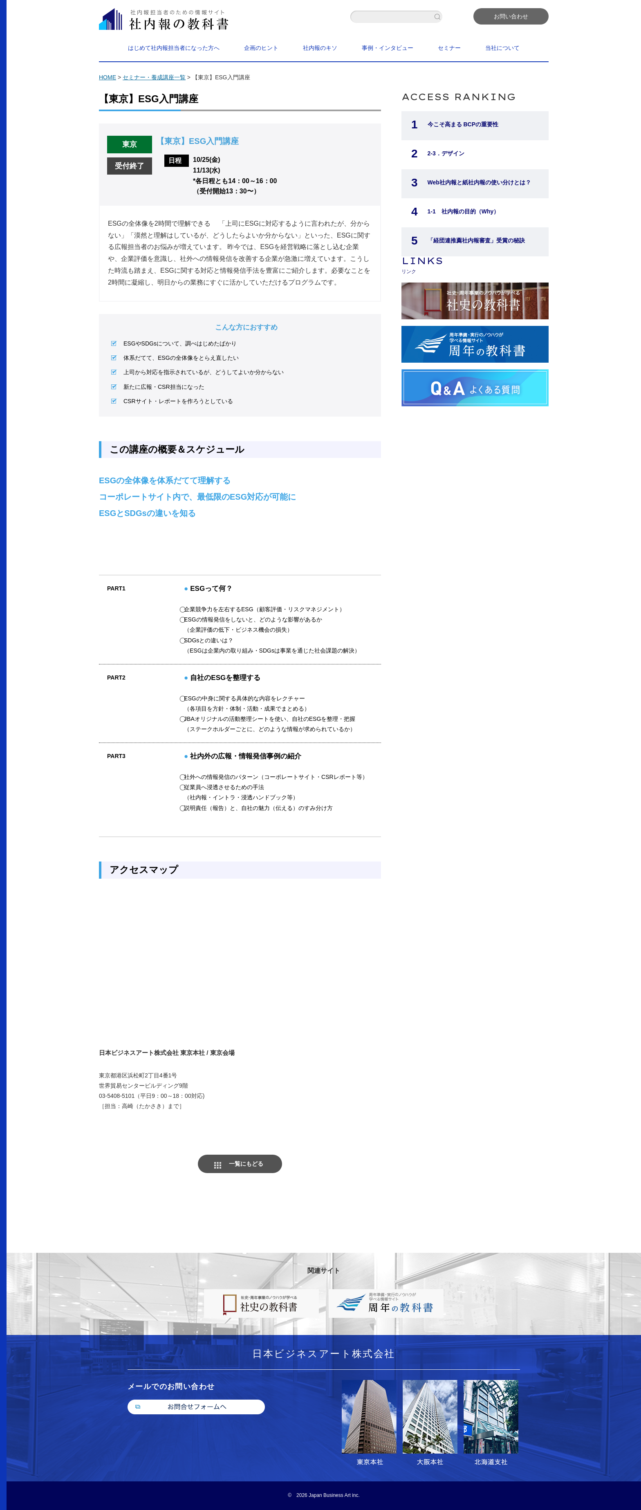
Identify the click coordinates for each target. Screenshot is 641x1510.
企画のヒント (261, 48)
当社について (502, 48)
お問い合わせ (511, 16)
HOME (107, 77)
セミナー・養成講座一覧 (154, 77)
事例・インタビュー (387, 48)
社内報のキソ (320, 48)
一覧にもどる (246, 1163)
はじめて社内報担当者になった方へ (174, 48)
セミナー (449, 48)
